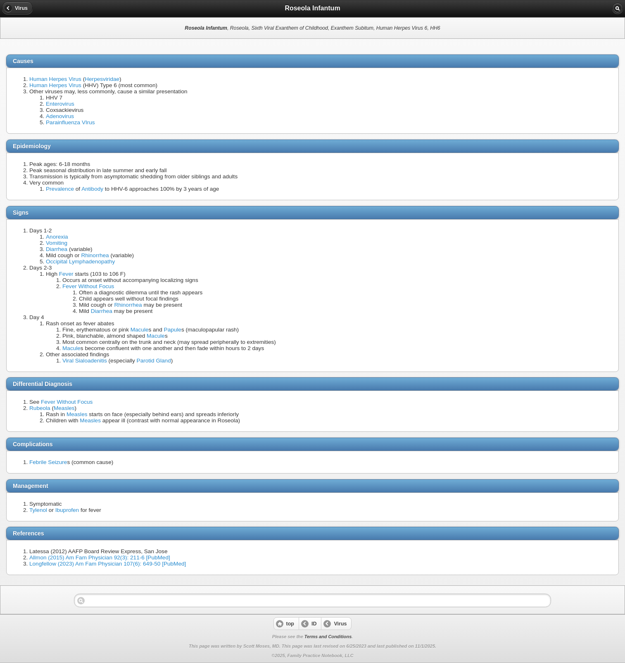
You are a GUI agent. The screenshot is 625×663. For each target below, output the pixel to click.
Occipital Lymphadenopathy (80, 261)
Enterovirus (60, 104)
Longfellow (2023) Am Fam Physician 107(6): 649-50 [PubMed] (107, 564)
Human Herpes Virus (55, 79)
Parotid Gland (154, 361)
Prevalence (60, 189)
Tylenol (38, 510)
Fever (66, 274)
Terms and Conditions (328, 636)
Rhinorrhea (95, 255)
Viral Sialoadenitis (84, 361)
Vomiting (56, 243)
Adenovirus (60, 116)
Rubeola (39, 408)
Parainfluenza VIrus (70, 122)
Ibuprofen (67, 510)
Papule (172, 330)
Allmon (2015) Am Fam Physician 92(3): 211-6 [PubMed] (99, 557)
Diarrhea (56, 249)
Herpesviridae (102, 79)
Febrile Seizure (48, 462)
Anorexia (57, 237)
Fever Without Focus (88, 286)
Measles (64, 408)
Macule (140, 330)
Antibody (92, 189)
